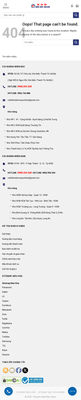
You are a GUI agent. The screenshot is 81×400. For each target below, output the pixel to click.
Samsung (6, 341)
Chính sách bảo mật (11, 259)
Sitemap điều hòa (26, 392)
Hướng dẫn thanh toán (12, 244)
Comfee (6, 328)
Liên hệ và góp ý (9, 269)
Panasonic (7, 287)
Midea (5, 332)
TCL (4, 346)
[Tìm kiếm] (76, 15)
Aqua (4, 350)
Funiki (4, 319)
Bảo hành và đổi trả (11, 249)
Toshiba (5, 337)
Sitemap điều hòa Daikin (51, 392)
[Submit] (76, 42)
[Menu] (5, 5)
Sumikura (6, 305)
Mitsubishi (6, 310)
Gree (4, 314)
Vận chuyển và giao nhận (13, 254)
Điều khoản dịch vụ (10, 264)
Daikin (5, 292)
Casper (5, 301)
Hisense (5, 354)
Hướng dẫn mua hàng (12, 239)
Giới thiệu (6, 234)
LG (3, 296)
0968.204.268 (24, 86)
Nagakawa (7, 323)
